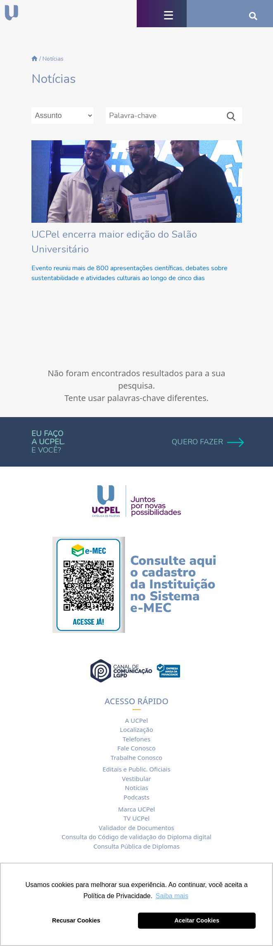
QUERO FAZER (207, 442)
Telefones (136, 739)
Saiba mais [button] (172, 895)
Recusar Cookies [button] (76, 920)
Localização (136, 729)
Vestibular (136, 778)
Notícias (136, 787)
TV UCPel (136, 818)
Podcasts (136, 797)
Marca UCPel (136, 809)
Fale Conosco (136, 748)
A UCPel (136, 720)
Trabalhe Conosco (136, 757)
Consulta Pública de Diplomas (136, 846)
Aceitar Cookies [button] (196, 920)
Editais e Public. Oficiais (136, 769)
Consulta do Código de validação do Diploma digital (136, 837)
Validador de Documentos (136, 827)
